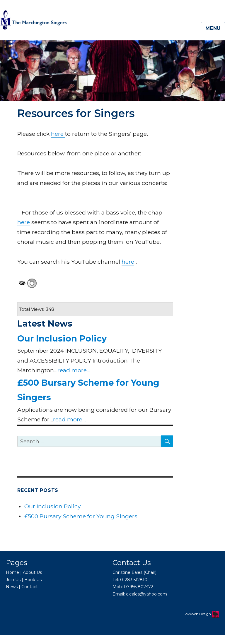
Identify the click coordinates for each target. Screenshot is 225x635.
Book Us (33, 579)
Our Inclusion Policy (62, 338)
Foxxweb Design (197, 614)
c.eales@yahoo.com (146, 594)
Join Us (13, 579)
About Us (32, 572)
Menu (213, 28)
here (23, 222)
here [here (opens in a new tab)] (58, 133)
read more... (73, 370)
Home (12, 572)
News (12, 586)
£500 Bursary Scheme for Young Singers (80, 516)
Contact (29, 586)
